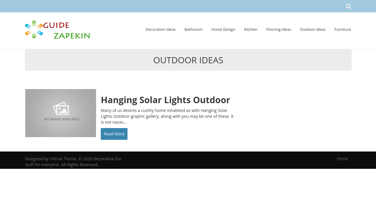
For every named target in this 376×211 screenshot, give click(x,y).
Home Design (223, 29)
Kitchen (250, 29)
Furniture (343, 29)
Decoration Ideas (161, 29)
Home (342, 158)
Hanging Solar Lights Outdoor (165, 100)
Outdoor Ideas (312, 29)
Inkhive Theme (63, 158)
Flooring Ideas (278, 29)
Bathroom (193, 29)
